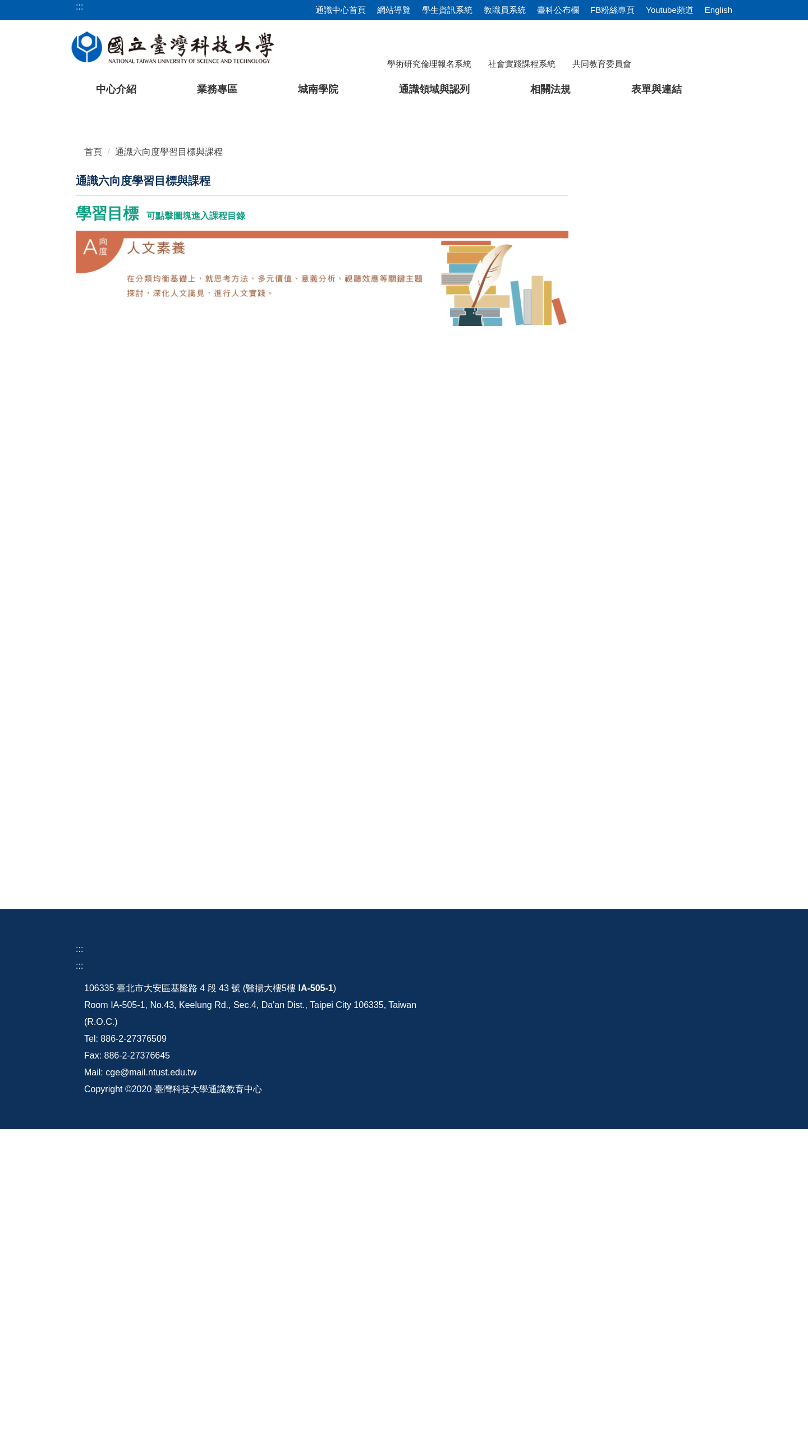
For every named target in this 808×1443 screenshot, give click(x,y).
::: (79, 1201)
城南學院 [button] (318, 89)
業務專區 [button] (217, 89)
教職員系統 (505, 10)
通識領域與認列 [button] (434, 89)
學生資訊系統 (447, 10)
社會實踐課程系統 (522, 63)
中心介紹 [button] (116, 89)
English (718, 10)
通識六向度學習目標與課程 (169, 404)
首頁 (93, 404)
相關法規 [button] (550, 89)
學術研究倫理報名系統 (429, 63)
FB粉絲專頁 (612, 10)
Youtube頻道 (670, 10)
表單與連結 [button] (656, 89)
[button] (26, 233)
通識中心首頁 (340, 10)
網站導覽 (394, 10)
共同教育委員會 (601, 63)
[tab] (571, 352)
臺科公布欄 (558, 10)
